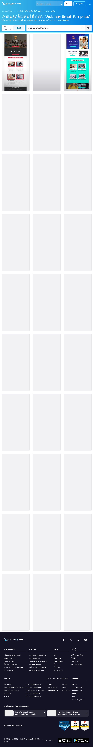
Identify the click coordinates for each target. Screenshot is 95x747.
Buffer (64, 687)
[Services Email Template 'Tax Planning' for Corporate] (78, 302)
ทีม (55, 664)
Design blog (75, 661)
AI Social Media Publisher (14, 687)
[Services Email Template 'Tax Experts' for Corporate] (16, 182)
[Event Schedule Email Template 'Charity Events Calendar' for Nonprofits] (16, 422)
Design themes (35, 664)
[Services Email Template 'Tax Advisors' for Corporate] (78, 422)
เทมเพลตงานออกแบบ (37, 655)
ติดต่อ (74, 684)
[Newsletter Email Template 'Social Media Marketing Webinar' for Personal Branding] (78, 182)
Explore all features (36, 670)
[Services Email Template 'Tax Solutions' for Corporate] (16, 542)
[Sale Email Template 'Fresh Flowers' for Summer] (16, 482)
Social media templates (38, 661)
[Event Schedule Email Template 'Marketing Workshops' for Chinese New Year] (47, 602)
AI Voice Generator (33, 687)
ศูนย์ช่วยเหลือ (77, 687)
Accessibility (77, 690)
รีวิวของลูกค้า (9, 670)
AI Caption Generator (34, 696)
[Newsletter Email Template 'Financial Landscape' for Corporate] (78, 602)
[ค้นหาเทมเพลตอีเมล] (54, 27)
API (73, 696)
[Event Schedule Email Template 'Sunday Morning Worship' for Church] (47, 422)
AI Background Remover (35, 690)
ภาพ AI (6, 696)
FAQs (74, 693)
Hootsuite (66, 690)
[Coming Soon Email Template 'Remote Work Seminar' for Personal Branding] (47, 302)
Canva (50, 684)
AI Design (8, 684)
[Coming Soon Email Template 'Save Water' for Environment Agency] (16, 242)
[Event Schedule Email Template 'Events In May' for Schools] (47, 242)
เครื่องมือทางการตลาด (37, 667)
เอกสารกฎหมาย (78, 700)
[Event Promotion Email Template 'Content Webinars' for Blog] (16, 302)
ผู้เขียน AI (7, 693)
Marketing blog (76, 664)
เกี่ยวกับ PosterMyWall (12, 655)
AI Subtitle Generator (34, 684)
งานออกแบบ (7, 27)
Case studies (9, 661)
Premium (57, 658)
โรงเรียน (57, 667)
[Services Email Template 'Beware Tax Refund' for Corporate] (78, 542)
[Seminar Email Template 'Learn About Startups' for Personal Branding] (78, 62)
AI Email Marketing (11, 690)
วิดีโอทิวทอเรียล (77, 655)
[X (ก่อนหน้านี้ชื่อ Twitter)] (78, 639)
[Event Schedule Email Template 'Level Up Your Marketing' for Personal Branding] (16, 362)
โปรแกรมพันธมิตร (11, 664)
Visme (64, 684)
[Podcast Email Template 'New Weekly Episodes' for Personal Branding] (78, 122)
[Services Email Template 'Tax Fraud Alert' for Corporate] (47, 542)
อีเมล (19, 28)
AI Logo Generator (33, 693)
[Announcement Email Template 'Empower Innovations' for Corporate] (78, 242)
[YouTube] (85, 639)
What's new (8, 658)
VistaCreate (52, 687)
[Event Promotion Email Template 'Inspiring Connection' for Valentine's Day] (16, 602)
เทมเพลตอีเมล (7, 11)
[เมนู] (89, 3)
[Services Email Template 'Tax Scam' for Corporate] (47, 482)
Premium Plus (59, 661)
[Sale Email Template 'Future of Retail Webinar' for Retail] (16, 122)
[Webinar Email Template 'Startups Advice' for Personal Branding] (16, 62)
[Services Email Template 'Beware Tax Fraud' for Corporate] (78, 362)
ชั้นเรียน (74, 658)
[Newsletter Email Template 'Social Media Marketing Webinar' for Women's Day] (47, 182)
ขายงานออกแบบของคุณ (13, 667)
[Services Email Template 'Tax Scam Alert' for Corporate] (78, 482)
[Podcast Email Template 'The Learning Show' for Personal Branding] (47, 122)
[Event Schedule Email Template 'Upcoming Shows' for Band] (47, 62)
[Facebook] (63, 639)
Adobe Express (53, 690)
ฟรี (55, 655)
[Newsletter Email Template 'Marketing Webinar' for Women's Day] (47, 362)
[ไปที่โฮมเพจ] (10, 3)
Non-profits (58, 670)
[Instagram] (70, 639)
